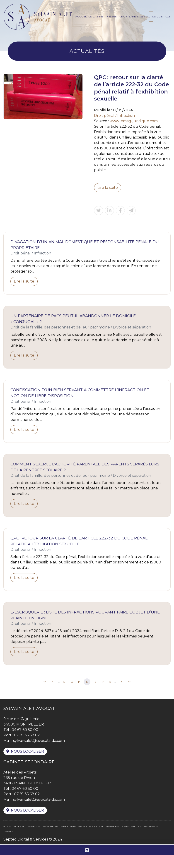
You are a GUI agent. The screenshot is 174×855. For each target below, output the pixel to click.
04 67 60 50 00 (25, 730)
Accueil (81, 16)
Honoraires (112, 826)
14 (79, 681)
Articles (8, 832)
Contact (163, 16)
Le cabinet (96, 16)
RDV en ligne (96, 826)
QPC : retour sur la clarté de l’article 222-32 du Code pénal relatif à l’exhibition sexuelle (78, 541)
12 (64, 681)
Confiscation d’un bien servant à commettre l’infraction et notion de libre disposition (79, 392)
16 (95, 681)
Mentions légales (148, 826)
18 (110, 681)
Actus (151, 16)
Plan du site (128, 826)
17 (102, 681)
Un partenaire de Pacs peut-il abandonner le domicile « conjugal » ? (73, 318)
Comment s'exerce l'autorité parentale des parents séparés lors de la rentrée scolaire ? (84, 467)
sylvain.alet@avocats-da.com (39, 740)
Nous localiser (27, 751)
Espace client (68, 826)
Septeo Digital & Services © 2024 (32, 839)
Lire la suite (107, 187)
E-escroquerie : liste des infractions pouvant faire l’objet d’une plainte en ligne (85, 615)
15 (87, 681)
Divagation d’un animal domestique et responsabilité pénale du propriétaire (84, 244)
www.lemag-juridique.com (134, 121)
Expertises (136, 16)
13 (71, 681)
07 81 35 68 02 (27, 735)
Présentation (117, 16)
